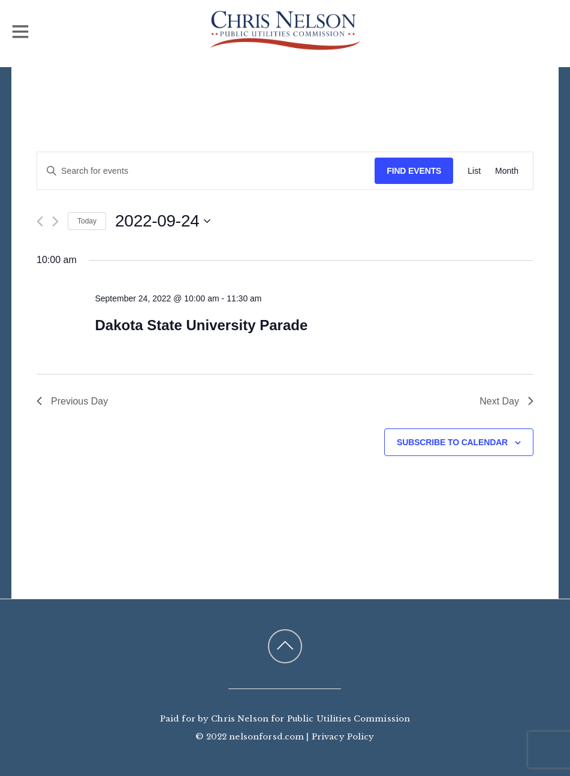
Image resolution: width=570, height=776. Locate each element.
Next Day (506, 401)
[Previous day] (40, 221)
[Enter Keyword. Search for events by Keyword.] (206, 171)
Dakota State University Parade (201, 325)
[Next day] (55, 221)
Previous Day (72, 401)
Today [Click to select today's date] (86, 221)
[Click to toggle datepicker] (162, 221)
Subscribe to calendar (452, 442)
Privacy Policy (343, 737)
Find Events (414, 171)
